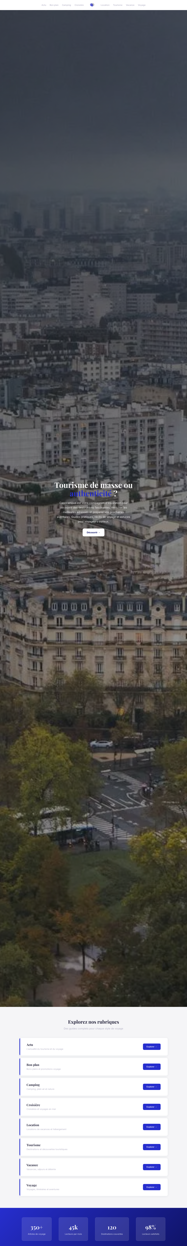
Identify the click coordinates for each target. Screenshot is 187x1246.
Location (105, 5)
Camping (66, 5)
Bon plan (54, 5)
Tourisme (117, 5)
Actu (44, 5)
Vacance (130, 5)
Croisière (79, 5)
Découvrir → (93, 532)
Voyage (141, 5)
